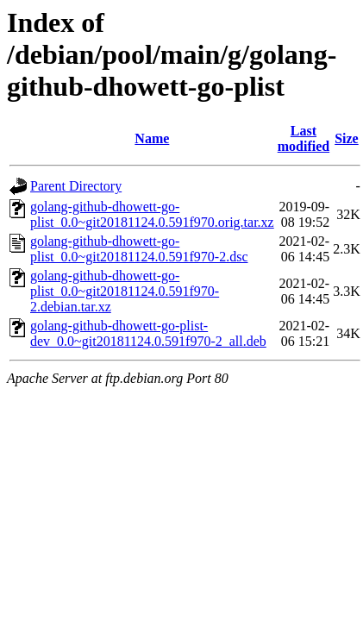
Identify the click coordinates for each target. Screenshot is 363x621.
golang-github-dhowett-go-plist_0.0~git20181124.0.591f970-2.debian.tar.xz (124, 291)
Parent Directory (76, 186)
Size (347, 138)
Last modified (303, 138)
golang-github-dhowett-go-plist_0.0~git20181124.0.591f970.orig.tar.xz (152, 214)
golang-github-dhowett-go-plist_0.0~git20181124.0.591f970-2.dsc (139, 249)
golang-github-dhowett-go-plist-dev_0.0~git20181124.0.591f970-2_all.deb (148, 333)
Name (152, 138)
